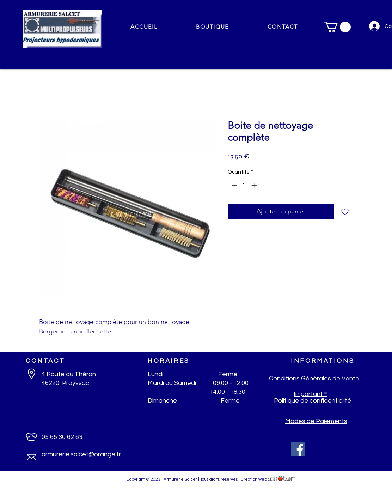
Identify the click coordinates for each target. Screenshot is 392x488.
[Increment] (254, 185)
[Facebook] (298, 449)
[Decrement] (233, 185)
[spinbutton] (244, 185)
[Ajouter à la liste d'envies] (345, 211)
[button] (212, 27)
